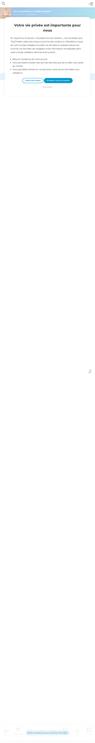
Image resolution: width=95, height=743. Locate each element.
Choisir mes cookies (33, 80)
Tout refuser (47, 87)
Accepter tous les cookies (58, 80)
